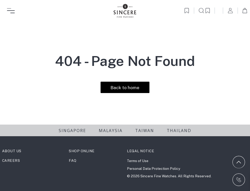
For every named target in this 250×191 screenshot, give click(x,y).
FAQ (73, 160)
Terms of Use (137, 161)
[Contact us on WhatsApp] (238, 179)
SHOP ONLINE (82, 151)
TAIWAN (144, 130)
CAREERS (11, 160)
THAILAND (179, 130)
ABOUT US (11, 151)
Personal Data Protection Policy (153, 168)
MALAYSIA (111, 130)
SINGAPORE (72, 130)
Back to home (124, 87)
